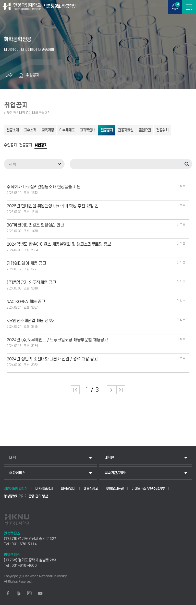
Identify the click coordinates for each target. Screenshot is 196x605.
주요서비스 (17, 473)
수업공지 (10, 145)
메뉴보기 (189, 7)
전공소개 (12, 130)
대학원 (109, 458)
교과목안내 (87, 130)
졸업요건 (145, 130)
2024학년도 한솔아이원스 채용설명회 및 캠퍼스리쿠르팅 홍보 (59, 244)
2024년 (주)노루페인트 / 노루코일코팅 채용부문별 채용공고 (57, 340)
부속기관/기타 (114, 473)
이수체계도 (67, 130)
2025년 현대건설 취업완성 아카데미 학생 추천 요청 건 (53, 206)
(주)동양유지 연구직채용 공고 (31, 282)
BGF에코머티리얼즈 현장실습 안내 (35, 225)
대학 (12, 458)
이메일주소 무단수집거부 (148, 488)
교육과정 (48, 130)
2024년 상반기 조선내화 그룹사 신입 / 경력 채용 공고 (52, 359)
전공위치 (162, 130)
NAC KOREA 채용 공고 (26, 301)
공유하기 (9, 75)
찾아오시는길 (115, 488)
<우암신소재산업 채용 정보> (31, 321)
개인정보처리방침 (15, 488)
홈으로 (21, 75)
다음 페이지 (111, 389)
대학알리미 (68, 488)
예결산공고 (90, 488)
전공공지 (107, 130)
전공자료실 (125, 130)
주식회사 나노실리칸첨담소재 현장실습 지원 (43, 187)
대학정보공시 (44, 488)
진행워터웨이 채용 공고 (26, 263)
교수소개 (30, 130)
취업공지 (32, 75)
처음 (75, 389)
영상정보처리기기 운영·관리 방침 (26, 496)
